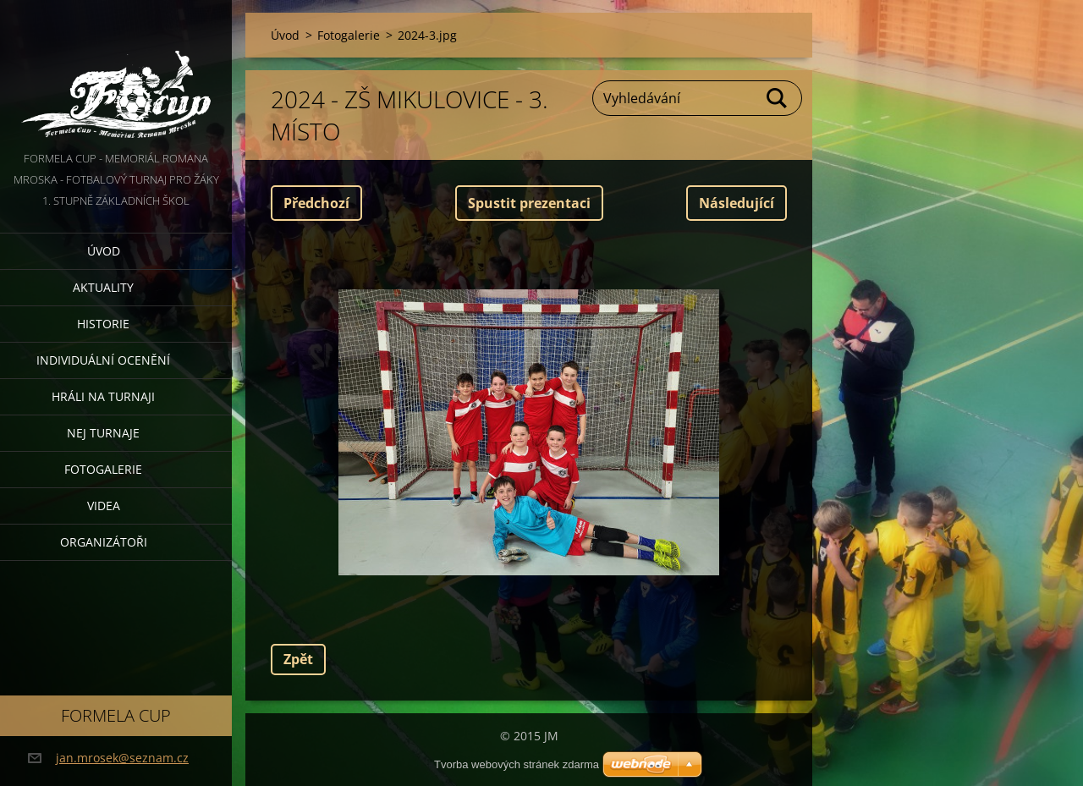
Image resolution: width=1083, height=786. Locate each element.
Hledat (778, 98)
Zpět (298, 659)
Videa (103, 505)
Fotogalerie (103, 469)
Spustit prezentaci (529, 203)
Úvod (103, 251)
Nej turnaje (103, 433)
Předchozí (316, 203)
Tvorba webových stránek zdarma (516, 764)
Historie (103, 324)
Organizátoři (103, 542)
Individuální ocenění (103, 360)
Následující (736, 203)
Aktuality (103, 287)
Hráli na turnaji (103, 396)
